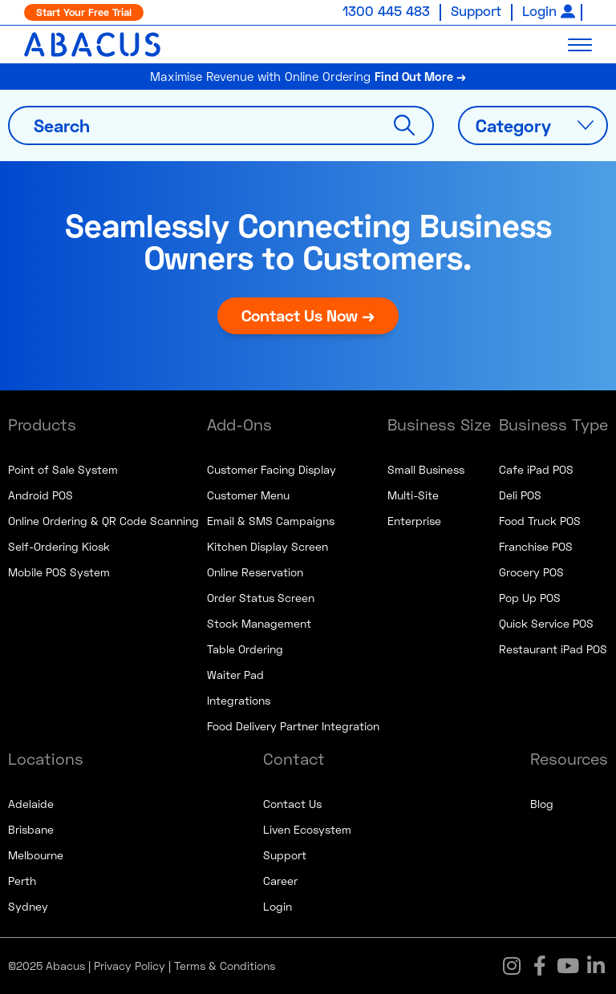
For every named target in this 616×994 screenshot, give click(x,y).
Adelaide (31, 803)
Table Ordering (245, 649)
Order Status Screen (260, 597)
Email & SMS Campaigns (270, 520)
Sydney (28, 906)
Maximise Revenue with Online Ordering (308, 76)
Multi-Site (413, 495)
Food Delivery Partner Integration (293, 726)
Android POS (40, 495)
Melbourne (35, 855)
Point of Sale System (63, 469)
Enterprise (414, 520)
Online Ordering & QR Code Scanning (103, 520)
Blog (541, 803)
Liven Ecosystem (307, 829)
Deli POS (520, 495)
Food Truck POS (540, 520)
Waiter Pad (235, 674)
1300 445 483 (386, 10)
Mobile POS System (59, 572)
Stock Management (259, 623)
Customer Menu (248, 495)
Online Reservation (255, 572)
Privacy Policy (129, 965)
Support (476, 10)
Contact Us (292, 803)
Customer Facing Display (271, 469)
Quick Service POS (546, 623)
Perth (22, 880)
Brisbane (31, 829)
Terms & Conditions (224, 965)
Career (280, 880)
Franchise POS (536, 546)
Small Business (425, 469)
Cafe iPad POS (536, 469)
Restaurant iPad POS (553, 649)
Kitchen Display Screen (267, 546)
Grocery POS (531, 572)
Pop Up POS (530, 597)
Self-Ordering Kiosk (59, 546)
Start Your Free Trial (84, 12)
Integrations (238, 700)
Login (539, 10)
